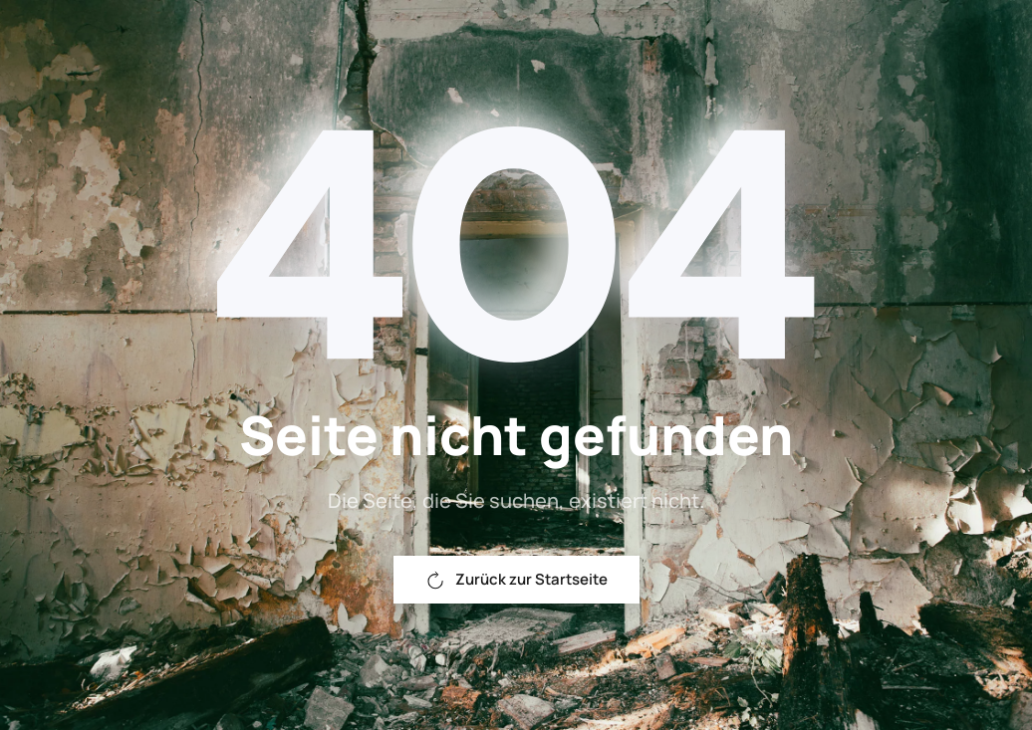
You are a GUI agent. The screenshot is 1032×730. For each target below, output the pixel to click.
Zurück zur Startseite (516, 579)
